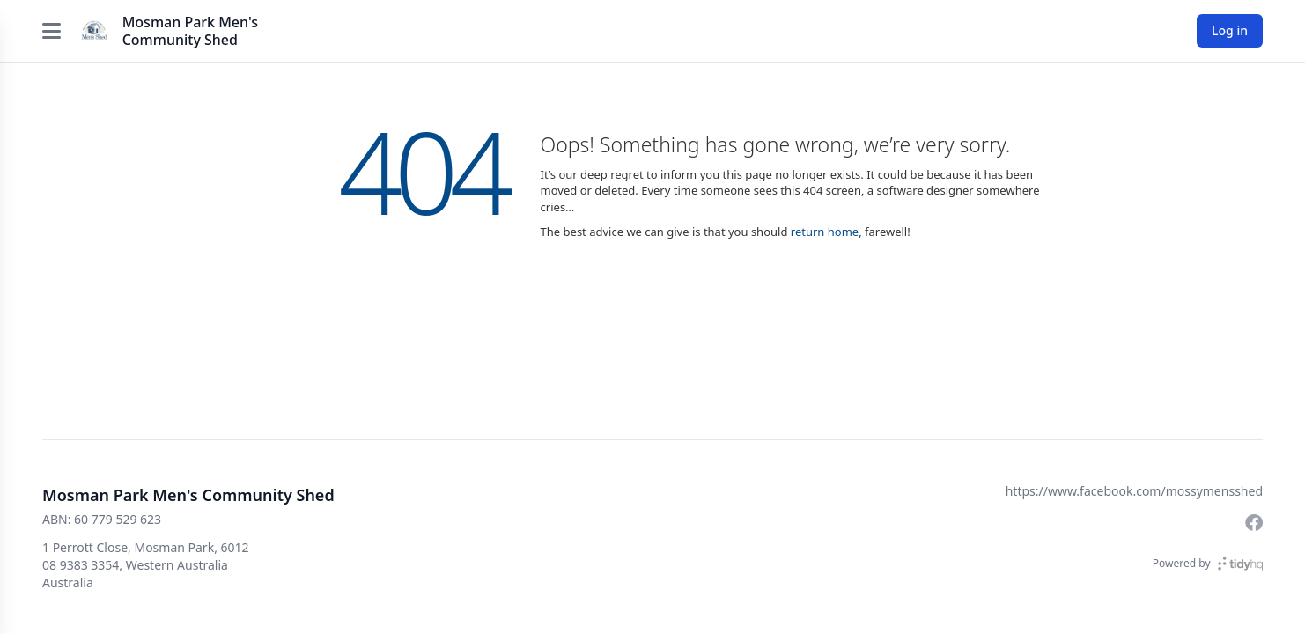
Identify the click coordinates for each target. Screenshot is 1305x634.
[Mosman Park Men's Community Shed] (94, 30)
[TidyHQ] (1240, 564)
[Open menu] (52, 30)
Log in (1230, 30)
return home (825, 232)
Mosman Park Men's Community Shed (190, 30)
